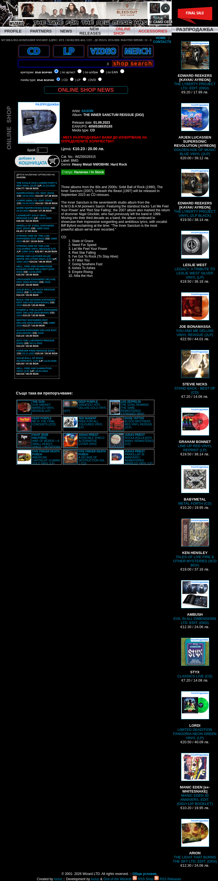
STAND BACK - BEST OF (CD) (195, 372)
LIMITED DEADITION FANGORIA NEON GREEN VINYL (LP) (195, 715)
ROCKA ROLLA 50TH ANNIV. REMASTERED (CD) (139, 439)
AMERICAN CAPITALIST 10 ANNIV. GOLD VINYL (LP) (46, 457)
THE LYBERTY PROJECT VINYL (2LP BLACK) (195, 193)
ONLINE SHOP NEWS (86, 90)
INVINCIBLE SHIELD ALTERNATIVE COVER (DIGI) (91, 439)
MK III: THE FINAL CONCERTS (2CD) (44, 421)
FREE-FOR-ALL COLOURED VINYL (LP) (91, 423)
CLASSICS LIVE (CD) (194, 658)
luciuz (58, 879)
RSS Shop (143, 879)
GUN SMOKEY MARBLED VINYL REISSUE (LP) (43, 406)
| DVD (92, 80)
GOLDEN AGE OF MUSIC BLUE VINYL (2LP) (195, 129)
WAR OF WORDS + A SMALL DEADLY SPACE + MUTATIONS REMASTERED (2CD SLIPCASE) (38, 442)
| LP (77, 80)
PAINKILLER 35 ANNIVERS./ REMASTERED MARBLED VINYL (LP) (139, 457)
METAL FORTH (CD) (195, 485)
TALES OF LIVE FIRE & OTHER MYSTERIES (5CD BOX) (195, 542)
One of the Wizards (117, 879)
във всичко (43, 72)
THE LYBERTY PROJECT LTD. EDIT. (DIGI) (195, 65)
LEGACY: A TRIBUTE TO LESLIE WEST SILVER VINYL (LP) (195, 255)
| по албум (90, 72)
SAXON (87, 111)
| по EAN (112, 72)
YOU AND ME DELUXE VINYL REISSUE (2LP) (195, 314)
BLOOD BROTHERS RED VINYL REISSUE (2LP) (138, 423)
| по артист (67, 72)
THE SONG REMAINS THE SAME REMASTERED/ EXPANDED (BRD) (135, 407)
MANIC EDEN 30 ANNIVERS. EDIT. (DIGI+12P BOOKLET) (195, 779)
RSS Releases (167, 879)
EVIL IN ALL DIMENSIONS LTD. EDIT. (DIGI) (194, 602)
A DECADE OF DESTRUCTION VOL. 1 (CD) (92, 457)
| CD (65, 80)
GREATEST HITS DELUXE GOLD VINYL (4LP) (85, 406)
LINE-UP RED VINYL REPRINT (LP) (195, 429)
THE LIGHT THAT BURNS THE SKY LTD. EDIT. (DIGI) (195, 841)
